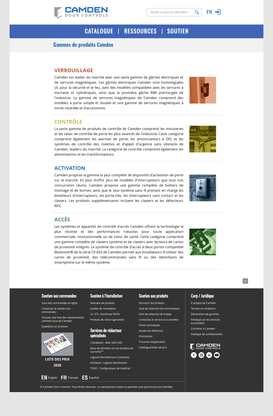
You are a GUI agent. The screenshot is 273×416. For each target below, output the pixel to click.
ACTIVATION (69, 168)
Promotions (145, 336)
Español (94, 378)
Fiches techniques (149, 325)
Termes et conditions (203, 308)
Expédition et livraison (55, 326)
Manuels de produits (102, 303)
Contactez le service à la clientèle (158, 319)
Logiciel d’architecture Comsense (109, 357)
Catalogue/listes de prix (153, 347)
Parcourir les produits (151, 303)
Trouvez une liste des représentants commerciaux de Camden (63, 319)
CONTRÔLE (68, 121)
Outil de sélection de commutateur (159, 308)
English (52, 378)
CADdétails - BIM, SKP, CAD (106, 342)
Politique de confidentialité (206, 334)
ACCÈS (62, 219)
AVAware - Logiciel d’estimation (108, 362)
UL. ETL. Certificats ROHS (105, 314)
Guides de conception (103, 308)
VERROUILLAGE (73, 70)
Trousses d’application (152, 341)
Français (73, 378)
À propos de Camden (203, 303)
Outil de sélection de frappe (155, 314)
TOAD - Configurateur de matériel (110, 368)
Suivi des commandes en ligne (59, 303)
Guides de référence (151, 330)
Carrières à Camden (203, 328)
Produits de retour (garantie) (107, 319)
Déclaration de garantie (205, 314)
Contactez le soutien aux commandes (56, 310)
